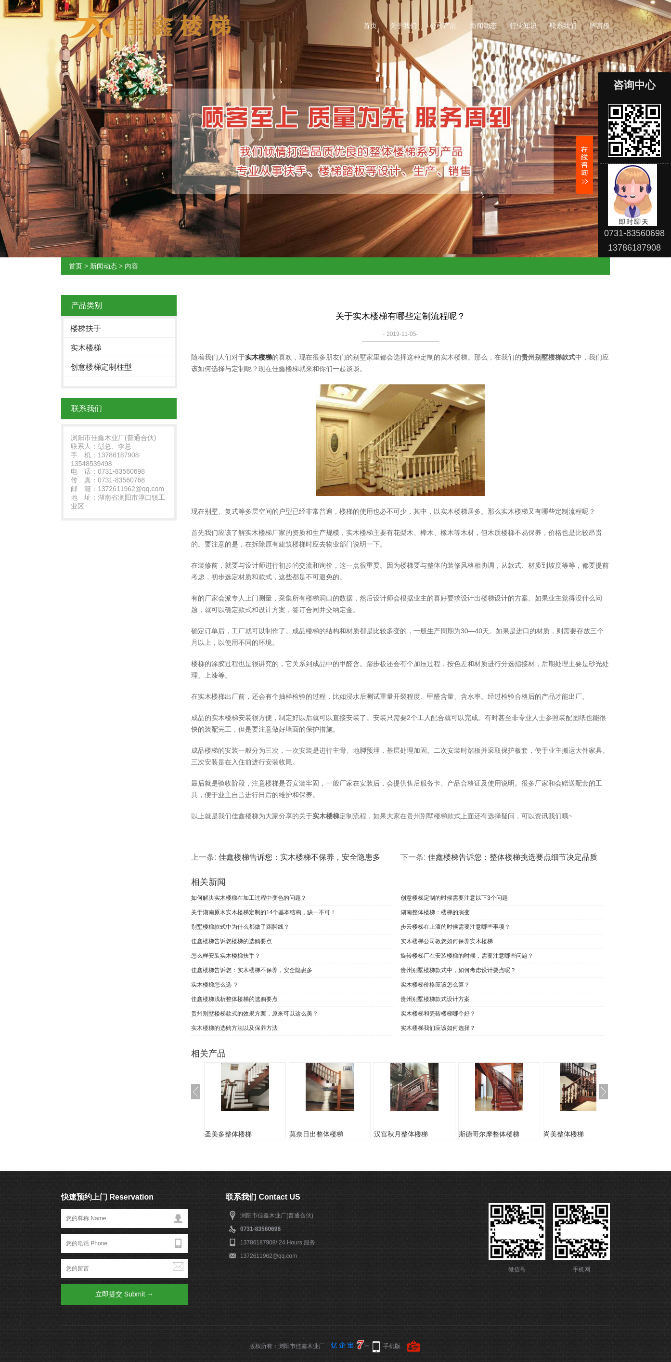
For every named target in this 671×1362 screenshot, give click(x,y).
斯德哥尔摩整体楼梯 (489, 1134)
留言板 (600, 25)
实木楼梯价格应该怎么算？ (435, 984)
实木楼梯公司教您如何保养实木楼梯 (446, 941)
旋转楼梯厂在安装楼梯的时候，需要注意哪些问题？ (466, 955)
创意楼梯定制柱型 (101, 367)
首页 (370, 25)
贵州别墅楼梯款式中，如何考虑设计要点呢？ (458, 970)
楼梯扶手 (85, 328)
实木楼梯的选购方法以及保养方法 (234, 1028)
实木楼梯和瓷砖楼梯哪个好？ (438, 1013)
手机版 (391, 1346)
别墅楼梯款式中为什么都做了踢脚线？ (240, 926)
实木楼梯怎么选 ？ (215, 984)
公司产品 (443, 25)
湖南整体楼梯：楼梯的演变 (435, 912)
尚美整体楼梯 (563, 1134)
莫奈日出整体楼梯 (316, 1134)
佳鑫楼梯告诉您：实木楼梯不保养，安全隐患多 (299, 857)
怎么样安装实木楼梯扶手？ (225, 955)
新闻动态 (483, 25)
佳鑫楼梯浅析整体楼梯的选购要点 (234, 999)
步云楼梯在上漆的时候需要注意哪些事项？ (455, 926)
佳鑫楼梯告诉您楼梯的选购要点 (231, 941)
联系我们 (563, 25)
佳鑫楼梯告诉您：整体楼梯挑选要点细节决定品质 (512, 857)
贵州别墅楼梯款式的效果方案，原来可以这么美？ (254, 1013)
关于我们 (403, 25)
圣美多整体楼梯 (228, 1134)
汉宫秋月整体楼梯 (401, 1134)
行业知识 (523, 25)
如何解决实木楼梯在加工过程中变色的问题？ (249, 898)
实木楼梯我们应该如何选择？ (438, 1028)
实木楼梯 (85, 348)
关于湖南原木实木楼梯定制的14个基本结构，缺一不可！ (263, 912)
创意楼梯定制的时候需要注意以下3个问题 (454, 898)
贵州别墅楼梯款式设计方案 (435, 999)
